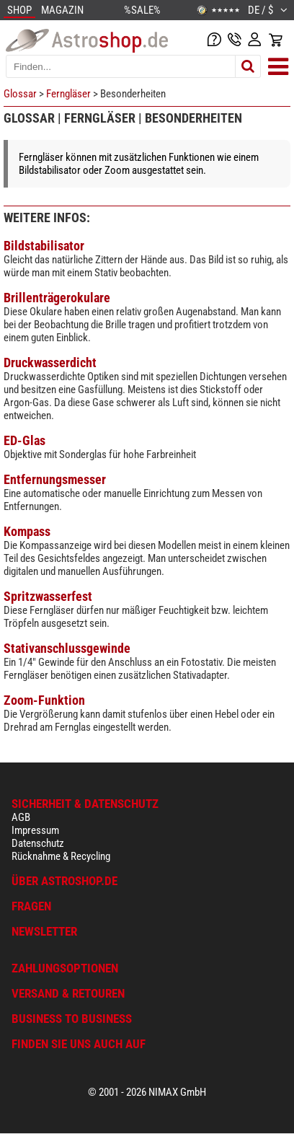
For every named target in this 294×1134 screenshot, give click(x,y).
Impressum (35, 830)
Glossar (20, 93)
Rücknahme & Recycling (61, 856)
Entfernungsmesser (55, 479)
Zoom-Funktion (44, 700)
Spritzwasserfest (48, 596)
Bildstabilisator (44, 245)
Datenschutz (38, 843)
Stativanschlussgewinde (67, 648)
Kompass (27, 531)
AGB (21, 817)
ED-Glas (24, 440)
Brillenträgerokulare (57, 297)
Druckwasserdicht (50, 362)
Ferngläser (68, 93)
